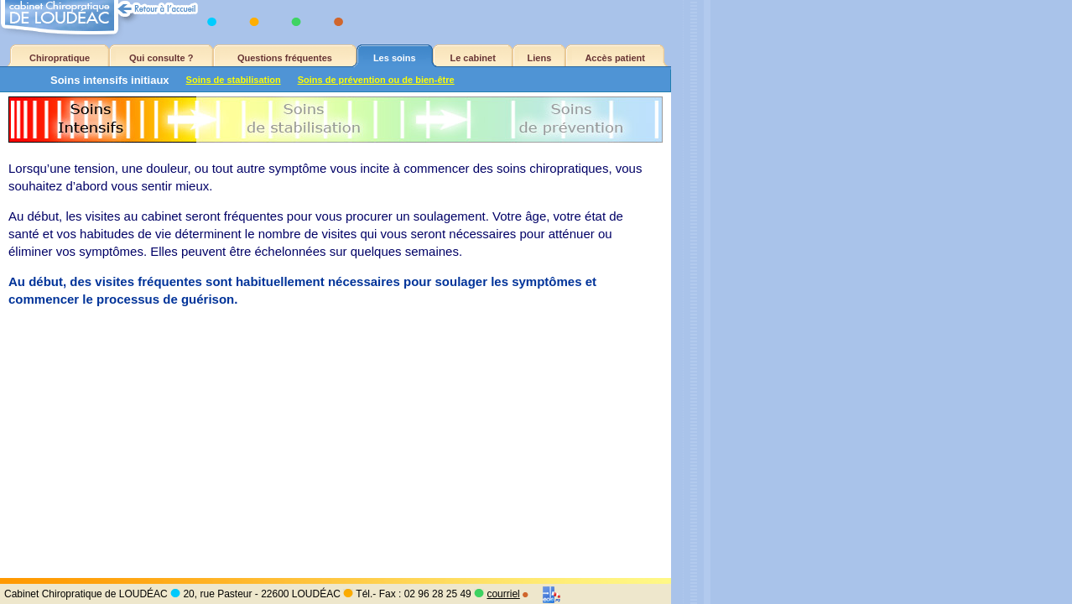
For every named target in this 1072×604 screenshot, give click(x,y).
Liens (540, 58)
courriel (503, 594)
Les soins (394, 58)
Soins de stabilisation (233, 80)
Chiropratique (59, 58)
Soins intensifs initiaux (109, 80)
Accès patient (615, 58)
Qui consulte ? (161, 58)
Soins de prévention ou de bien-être (376, 80)
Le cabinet (472, 58)
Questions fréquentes (284, 58)
